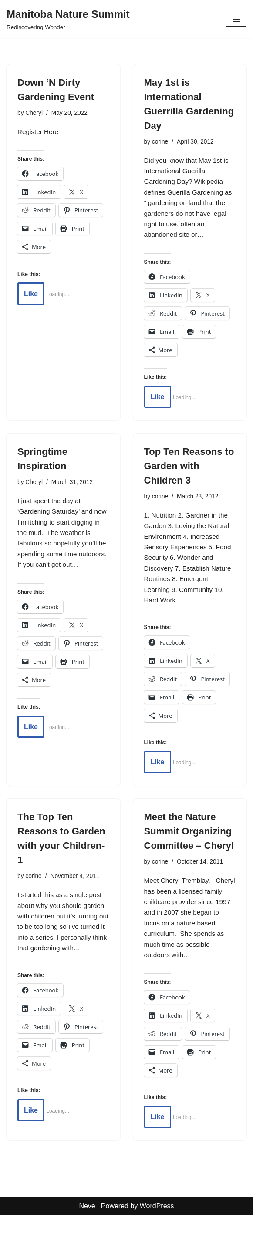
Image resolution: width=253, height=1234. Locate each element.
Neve (87, 1224)
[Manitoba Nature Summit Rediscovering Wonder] (68, 19)
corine (160, 141)
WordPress (157, 1224)
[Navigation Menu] (236, 19)
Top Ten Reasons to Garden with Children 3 (189, 471)
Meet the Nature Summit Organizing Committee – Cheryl (189, 841)
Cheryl (35, 113)
